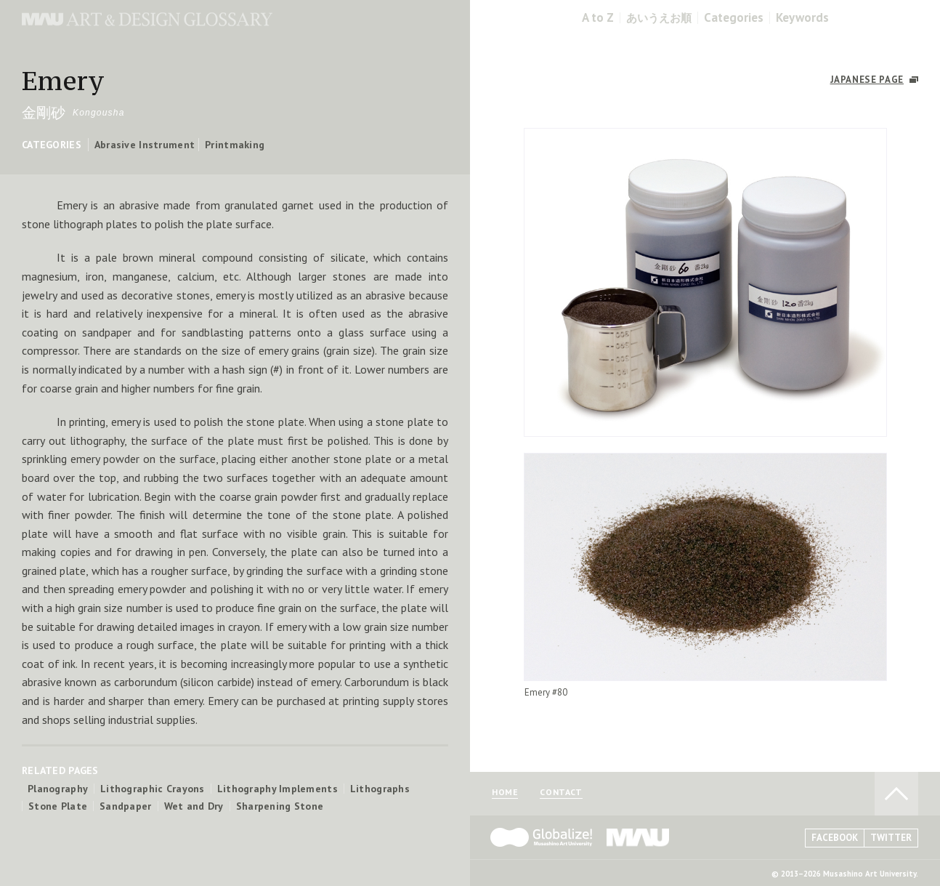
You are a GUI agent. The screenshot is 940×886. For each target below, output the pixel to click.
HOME (505, 792)
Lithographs (380, 788)
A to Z (598, 18)
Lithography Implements (277, 788)
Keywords (802, 18)
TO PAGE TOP (896, 793)
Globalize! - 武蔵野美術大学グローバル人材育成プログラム (541, 837)
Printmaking (234, 144)
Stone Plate (57, 806)
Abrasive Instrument (144, 144)
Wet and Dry (194, 806)
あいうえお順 (659, 17)
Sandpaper (126, 806)
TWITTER (891, 837)
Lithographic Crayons (152, 788)
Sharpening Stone (279, 806)
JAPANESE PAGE (867, 79)
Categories (733, 18)
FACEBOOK (834, 837)
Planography (58, 788)
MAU (638, 837)
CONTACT (561, 792)
